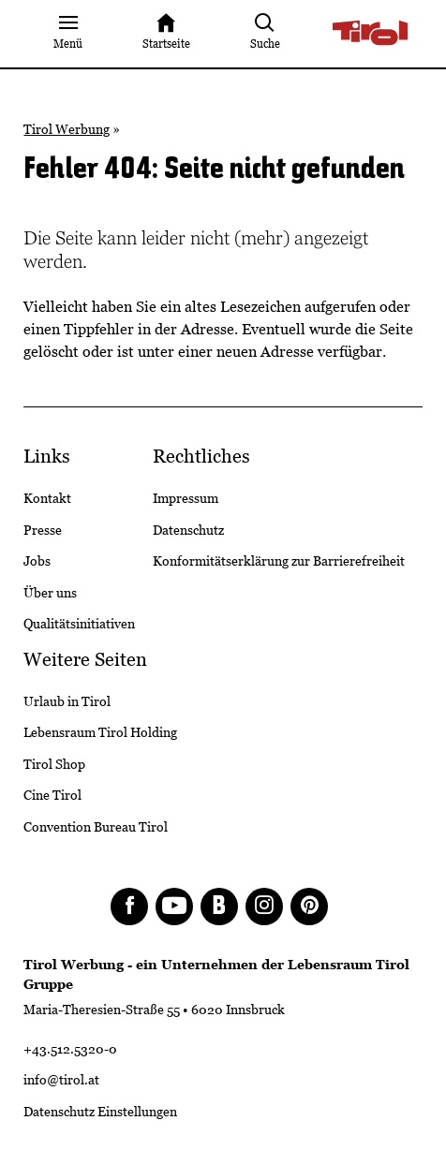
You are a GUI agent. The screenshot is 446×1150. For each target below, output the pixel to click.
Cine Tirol (52, 795)
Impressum (185, 498)
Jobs (37, 560)
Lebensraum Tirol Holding (100, 732)
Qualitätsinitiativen (79, 623)
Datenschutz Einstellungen (100, 1111)
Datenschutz (188, 530)
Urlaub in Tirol (67, 701)
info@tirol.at (61, 1079)
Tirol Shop (54, 764)
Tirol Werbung (66, 129)
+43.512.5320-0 (70, 1048)
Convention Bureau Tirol (95, 826)
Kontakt (47, 498)
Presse (42, 530)
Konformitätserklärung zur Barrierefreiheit (279, 560)
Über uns (50, 592)
